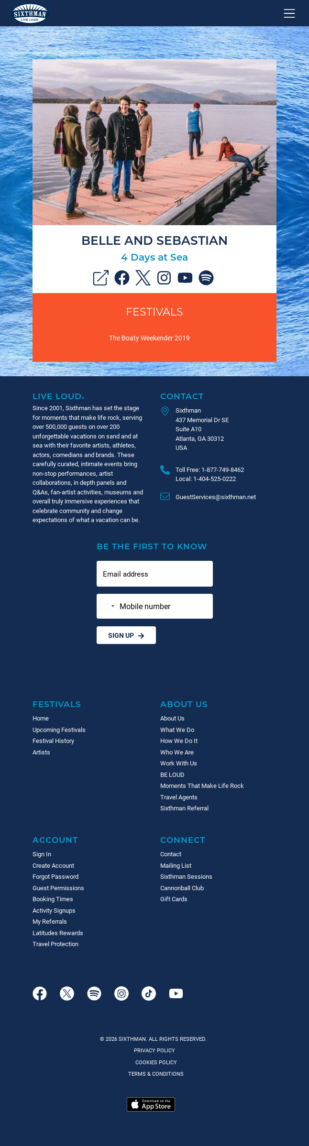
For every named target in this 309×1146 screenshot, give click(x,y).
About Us (184, 704)
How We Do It (179, 740)
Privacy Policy (154, 1050)
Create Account (53, 865)
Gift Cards (174, 899)
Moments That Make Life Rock (202, 785)
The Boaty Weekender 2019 (149, 337)
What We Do (177, 729)
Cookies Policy (154, 1062)
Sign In (42, 854)
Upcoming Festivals (59, 729)
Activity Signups (54, 910)
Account (55, 839)
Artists (41, 752)
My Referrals (50, 921)
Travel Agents (179, 797)
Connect (182, 839)
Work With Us (178, 763)
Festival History (53, 740)
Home (41, 718)
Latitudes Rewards (58, 932)
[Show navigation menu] (289, 13)
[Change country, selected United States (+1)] (107, 606)
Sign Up (126, 635)
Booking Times (53, 899)
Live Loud (59, 396)
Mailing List (175, 865)
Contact (182, 396)
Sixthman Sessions (186, 876)
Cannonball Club (182, 888)
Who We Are (177, 752)
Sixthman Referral (184, 808)
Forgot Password (55, 876)
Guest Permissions (58, 888)
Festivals (154, 311)
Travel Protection (55, 943)
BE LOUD (172, 774)
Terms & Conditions (154, 1073)
